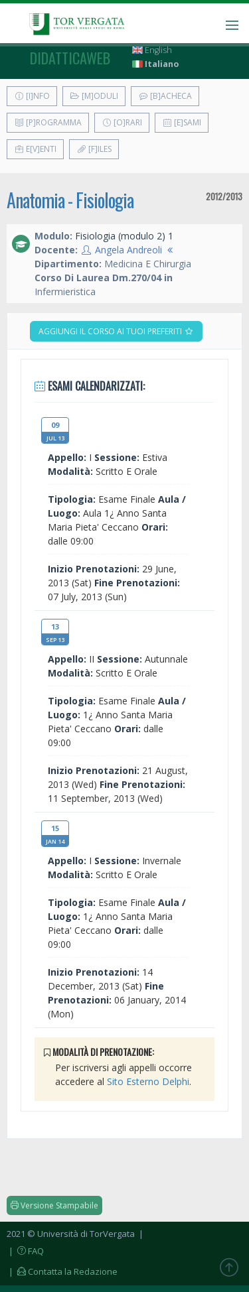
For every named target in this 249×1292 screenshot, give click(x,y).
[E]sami (181, 122)
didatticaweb (70, 57)
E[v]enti (35, 149)
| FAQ (25, 1251)
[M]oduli (94, 95)
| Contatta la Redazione (62, 1271)
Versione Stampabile (54, 1205)
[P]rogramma (48, 122)
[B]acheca (165, 95)
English (152, 50)
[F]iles (94, 149)
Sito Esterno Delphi (148, 1081)
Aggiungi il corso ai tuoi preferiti (116, 331)
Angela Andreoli (128, 249)
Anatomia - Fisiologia (70, 200)
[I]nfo (32, 95)
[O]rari (122, 122)
